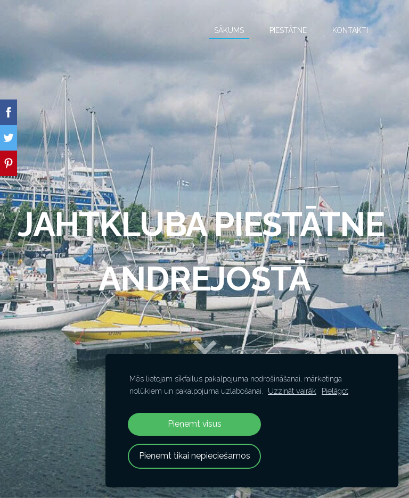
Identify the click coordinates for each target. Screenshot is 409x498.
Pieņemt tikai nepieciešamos (194, 456)
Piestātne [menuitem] (288, 30)
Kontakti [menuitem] (350, 30)
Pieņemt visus (195, 424)
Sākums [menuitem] (229, 30)
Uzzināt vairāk (292, 390)
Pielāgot (335, 390)
